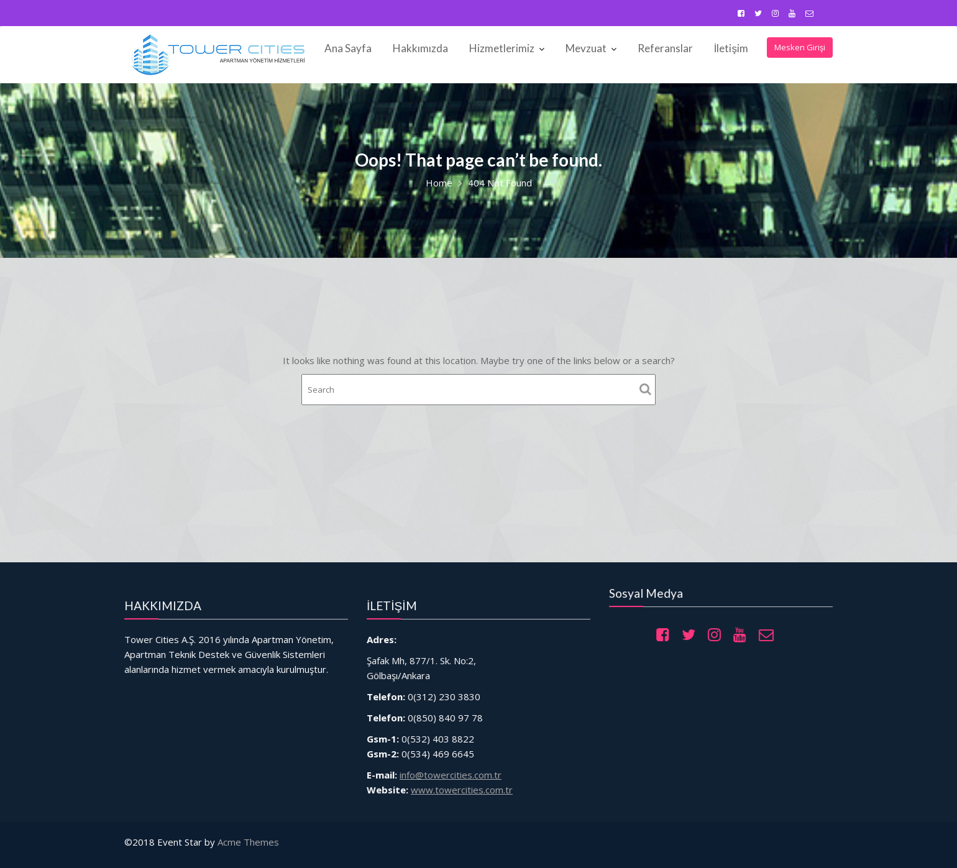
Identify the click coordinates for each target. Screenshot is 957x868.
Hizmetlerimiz (501, 48)
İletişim (731, 48)
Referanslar (665, 48)
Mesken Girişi (799, 47)
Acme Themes (248, 842)
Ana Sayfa (348, 48)
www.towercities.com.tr (463, 781)
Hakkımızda (420, 48)
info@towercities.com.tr (453, 768)
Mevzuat (586, 48)
